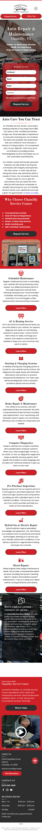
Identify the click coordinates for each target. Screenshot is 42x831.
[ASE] (21, 669)
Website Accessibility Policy (30, 829)
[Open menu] (36, 8)
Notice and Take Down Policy (12, 829)
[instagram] (7, 790)
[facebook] (3, 790)
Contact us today (30, 193)
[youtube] (11, 790)
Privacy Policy (5, 828)
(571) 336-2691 (8, 785)
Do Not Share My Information (19, 828)
